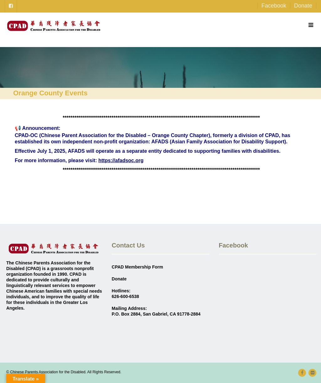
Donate (303, 6)
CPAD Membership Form (137, 266)
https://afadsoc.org (121, 160)
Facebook (273, 6)
